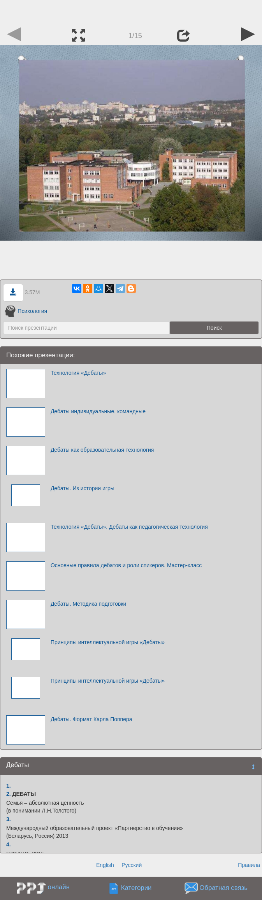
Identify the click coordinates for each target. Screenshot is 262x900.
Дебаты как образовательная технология (102, 450)
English (105, 865)
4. (8, 844)
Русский (131, 865)
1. (8, 786)
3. (8, 819)
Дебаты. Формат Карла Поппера (91, 719)
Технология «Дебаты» (78, 373)
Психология (26, 311)
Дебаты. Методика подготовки (88, 604)
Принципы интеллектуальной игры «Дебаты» (108, 642)
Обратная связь (223, 888)
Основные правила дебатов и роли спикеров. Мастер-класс (126, 565)
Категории (136, 888)
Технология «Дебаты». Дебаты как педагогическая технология (129, 527)
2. (8, 794)
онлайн (59, 887)
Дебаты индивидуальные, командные (98, 411)
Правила (249, 865)
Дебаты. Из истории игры (82, 488)
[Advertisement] (131, 11)
